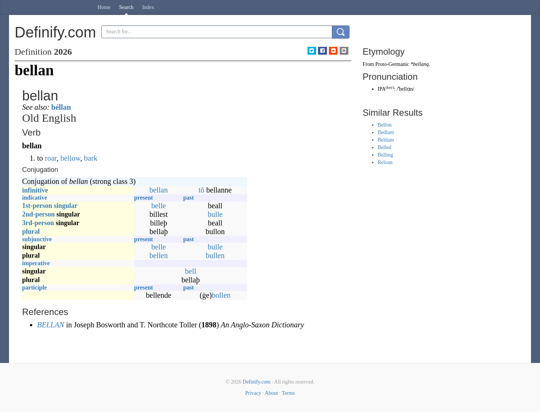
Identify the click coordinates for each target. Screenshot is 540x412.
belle (159, 206)
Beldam (386, 140)
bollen (221, 295)
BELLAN (50, 325)
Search (126, 7)
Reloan (385, 162)
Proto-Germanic (392, 64)
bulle (215, 214)
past (188, 197)
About (271, 393)
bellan (159, 190)
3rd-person (38, 223)
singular (66, 205)
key (390, 87)
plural (31, 231)
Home (104, 7)
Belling (385, 155)
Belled (385, 147)
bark (91, 158)
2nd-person (38, 214)
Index (148, 7)
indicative (34, 197)
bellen (159, 255)
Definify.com (256, 382)
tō (202, 190)
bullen (215, 255)
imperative (36, 263)
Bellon (385, 125)
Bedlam (386, 132)
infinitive (35, 190)
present (143, 197)
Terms (288, 393)
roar (51, 158)
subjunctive (37, 239)
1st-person (37, 205)
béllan (61, 107)
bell (190, 271)
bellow (70, 158)
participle (34, 287)
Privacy (253, 393)
